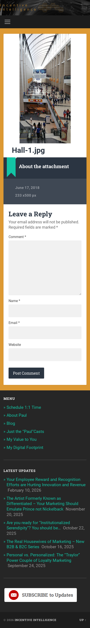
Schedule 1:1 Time (24, 407)
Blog (11, 423)
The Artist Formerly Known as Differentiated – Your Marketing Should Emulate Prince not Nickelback (42, 504)
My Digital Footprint (25, 447)
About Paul (17, 415)
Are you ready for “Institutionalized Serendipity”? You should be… (38, 525)
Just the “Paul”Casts (25, 431)
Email (14, 323)
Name (14, 301)
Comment (17, 237)
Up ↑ (82, 620)
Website (15, 345)
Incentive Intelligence (35, 620)
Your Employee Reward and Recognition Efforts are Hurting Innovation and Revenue (46, 482)
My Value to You (21, 439)
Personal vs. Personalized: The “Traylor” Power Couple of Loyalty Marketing (43, 557)
